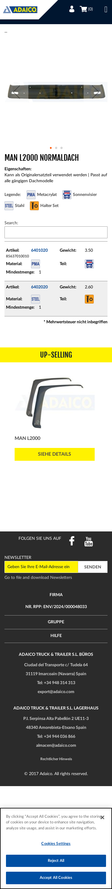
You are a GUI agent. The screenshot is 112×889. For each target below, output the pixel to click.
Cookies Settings (55, 844)
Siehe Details (54, 454)
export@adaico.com (56, 692)
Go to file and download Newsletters (38, 578)
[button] (16, 92)
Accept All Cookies (56, 878)
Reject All (56, 861)
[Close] (102, 817)
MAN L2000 (27, 438)
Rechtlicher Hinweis (56, 759)
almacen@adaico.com (56, 745)
